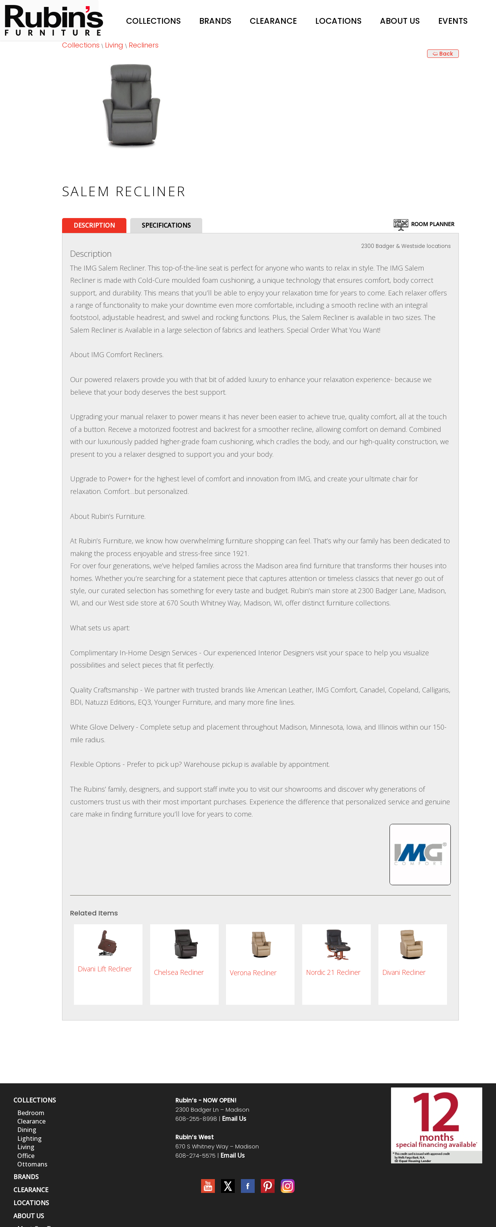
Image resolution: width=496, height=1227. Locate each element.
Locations (338, 20)
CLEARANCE (30, 1190)
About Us (400, 20)
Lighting (29, 1138)
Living (114, 45)
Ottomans (32, 1164)
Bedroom (30, 1113)
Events (453, 20)
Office (25, 1156)
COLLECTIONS (34, 1100)
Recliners (144, 45)
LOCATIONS (31, 1203)
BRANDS (26, 1177)
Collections (153, 20)
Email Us (234, 1118)
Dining (26, 1129)
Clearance (273, 20)
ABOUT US (28, 1216)
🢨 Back (442, 53)
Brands (215, 20)
